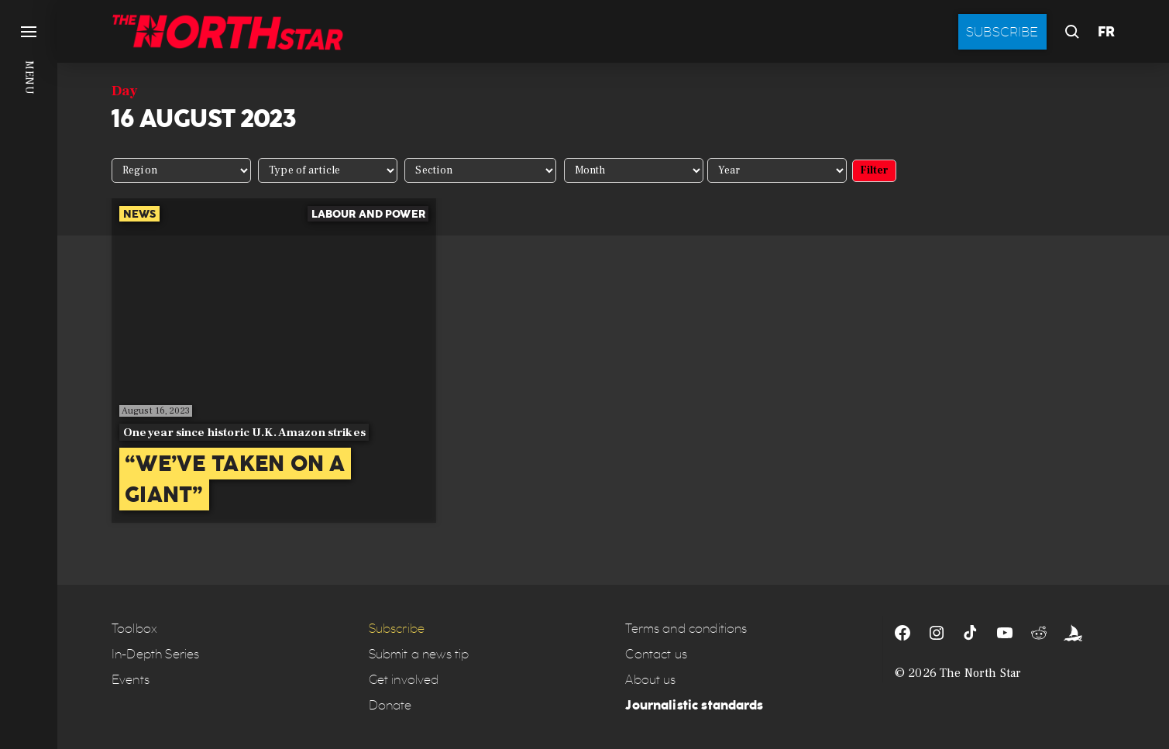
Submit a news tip (419, 654)
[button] (28, 374)
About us (650, 680)
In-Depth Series (155, 654)
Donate (390, 705)
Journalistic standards (694, 705)
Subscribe (1002, 31)
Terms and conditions (686, 628)
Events (131, 680)
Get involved (404, 680)
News (139, 214)
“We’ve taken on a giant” (235, 479)
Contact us (656, 654)
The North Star (980, 673)
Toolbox (134, 628)
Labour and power (368, 214)
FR (1106, 32)
